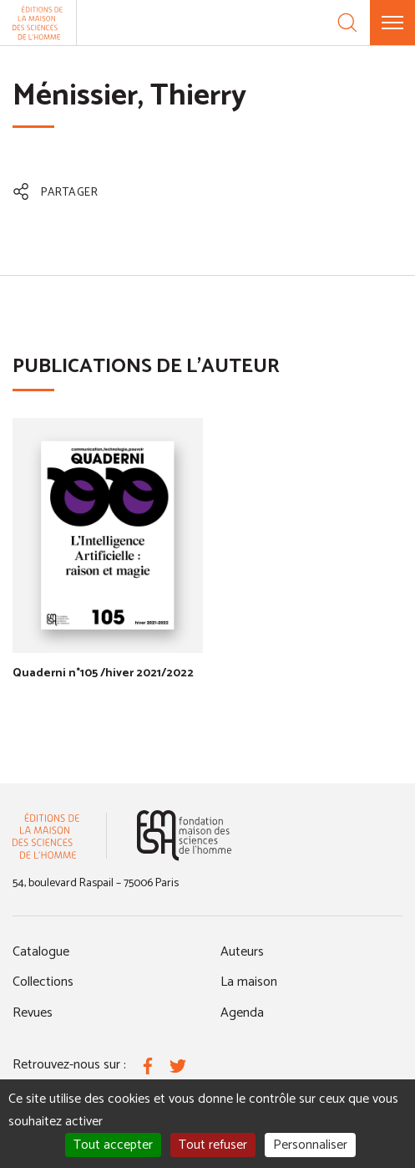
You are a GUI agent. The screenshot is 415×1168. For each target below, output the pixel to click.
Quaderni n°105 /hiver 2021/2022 (103, 673)
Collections (43, 982)
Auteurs (242, 952)
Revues (33, 1013)
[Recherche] (347, 22)
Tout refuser (213, 1145)
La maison (248, 982)
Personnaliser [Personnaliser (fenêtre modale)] (310, 1145)
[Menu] (392, 22)
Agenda (242, 1013)
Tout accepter (113, 1145)
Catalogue (41, 952)
